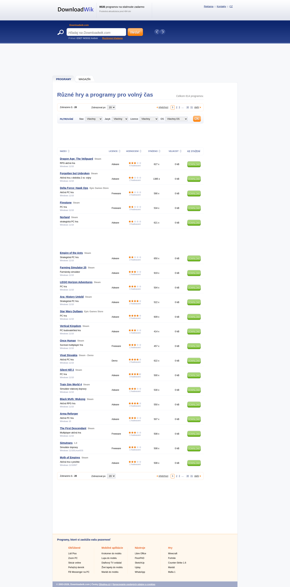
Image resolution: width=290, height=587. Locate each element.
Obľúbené (74, 547)
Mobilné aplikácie (112, 547)
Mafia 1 (171, 572)
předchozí (163, 107)
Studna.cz (105, 584)
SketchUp (139, 562)
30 (187, 107)
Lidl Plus (72, 553)
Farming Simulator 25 (73, 267)
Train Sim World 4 (71, 384)
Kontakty (221, 6)
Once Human (68, 340)
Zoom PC (73, 558)
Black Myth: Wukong (72, 399)
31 (191, 107)
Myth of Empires (70, 457)
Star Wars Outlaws (71, 311)
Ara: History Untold (72, 296)
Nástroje (140, 547)
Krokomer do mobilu (111, 553)
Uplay (138, 567)
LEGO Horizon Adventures (76, 282)
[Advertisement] (145, 59)
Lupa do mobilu (109, 558)
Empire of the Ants (71, 252)
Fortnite (172, 558)
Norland (65, 217)
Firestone (66, 202)
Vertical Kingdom (70, 325)
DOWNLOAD (194, 164)
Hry (170, 547)
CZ (231, 6)
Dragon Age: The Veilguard (76, 158)
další (196, 107)
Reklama (208, 6)
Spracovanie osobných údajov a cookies (133, 584)
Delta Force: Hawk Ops (74, 187)
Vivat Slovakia (68, 355)
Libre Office (140, 553)
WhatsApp (140, 572)
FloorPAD (139, 558)
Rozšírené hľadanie (112, 38)
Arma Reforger (69, 413)
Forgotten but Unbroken (75, 173)
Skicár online (74, 562)
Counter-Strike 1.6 (177, 562)
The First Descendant (73, 428)
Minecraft (172, 553)
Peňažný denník (76, 567)
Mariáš (171, 567)
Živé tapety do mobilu (112, 567)
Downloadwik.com (79, 25)
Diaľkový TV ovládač (112, 562)
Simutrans (66, 442)
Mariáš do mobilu (110, 572)
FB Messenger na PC (79, 572)
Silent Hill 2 (67, 369)
